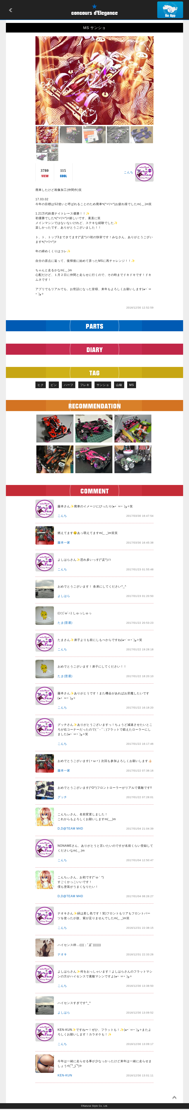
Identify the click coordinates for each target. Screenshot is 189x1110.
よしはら (64, 596)
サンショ (111, 385)
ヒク (41, 385)
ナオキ (62, 955)
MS (144, 385)
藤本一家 (64, 543)
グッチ (62, 798)
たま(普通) (65, 623)
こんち (128, 172)
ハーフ (73, 385)
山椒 (130, 385)
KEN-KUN (65, 1076)
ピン (57, 385)
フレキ (91, 385)
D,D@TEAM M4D (70, 829)
